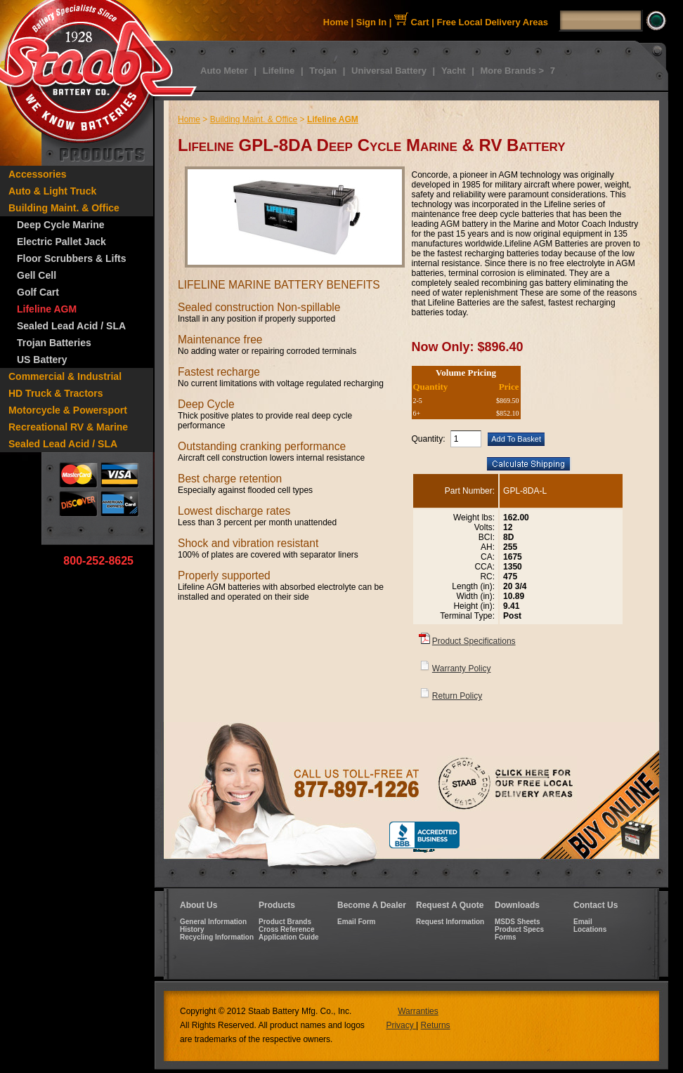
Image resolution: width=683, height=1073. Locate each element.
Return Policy (457, 696)
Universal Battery (389, 70)
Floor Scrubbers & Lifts (71, 258)
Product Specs (519, 929)
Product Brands (285, 922)
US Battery (42, 359)
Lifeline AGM (47, 309)
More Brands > (512, 70)
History (192, 929)
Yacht (453, 70)
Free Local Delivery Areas (493, 22)
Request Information (450, 922)
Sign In (371, 22)
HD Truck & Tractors (55, 393)
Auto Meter (224, 70)
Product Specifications (474, 641)
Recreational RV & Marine (68, 427)
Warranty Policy (461, 668)
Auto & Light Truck (52, 191)
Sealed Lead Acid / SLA (71, 325)
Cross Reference (286, 929)
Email (582, 922)
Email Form (356, 922)
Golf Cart (38, 292)
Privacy (401, 1025)
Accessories (37, 174)
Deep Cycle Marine (61, 224)
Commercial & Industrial (65, 376)
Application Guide (289, 937)
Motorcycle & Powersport (67, 410)
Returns (435, 1025)
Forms (505, 937)
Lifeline (279, 70)
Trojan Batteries (54, 342)
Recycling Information (217, 937)
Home (336, 22)
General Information (213, 922)
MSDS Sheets (517, 922)
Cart (411, 22)
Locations (589, 929)
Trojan (323, 70)
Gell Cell (36, 275)
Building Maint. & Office (63, 207)
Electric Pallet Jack (61, 241)
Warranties (418, 1011)
